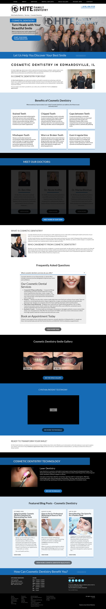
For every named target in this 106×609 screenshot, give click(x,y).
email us (93, 584)
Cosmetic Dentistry (36, 15)
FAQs (22, 598)
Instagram (79, 580)
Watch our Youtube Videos (73, 580)
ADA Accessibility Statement (80, 587)
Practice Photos (14, 598)
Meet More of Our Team (53, 219)
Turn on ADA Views (73, 590)
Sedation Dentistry (35, 606)
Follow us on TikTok (82, 580)
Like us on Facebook (69, 580)
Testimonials (14, 599)
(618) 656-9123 (88, 6)
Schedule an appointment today (35, 446)
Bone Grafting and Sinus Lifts (36, 598)
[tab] (53, 273)
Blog (12, 602)
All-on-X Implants (35, 603)
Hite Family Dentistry (17, 15)
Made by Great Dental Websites (87, 605)
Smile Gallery (63, 1)
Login (93, 597)
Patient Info (24, 597)
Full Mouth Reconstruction (37, 604)
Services (34, 1)
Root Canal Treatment (36, 602)
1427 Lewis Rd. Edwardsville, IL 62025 (16, 580)
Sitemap (23, 601)
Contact (89, 1)
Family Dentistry (50, 596)
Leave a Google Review (76, 580)
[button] (53, 272)
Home (15, 1)
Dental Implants (48, 1)
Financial (23, 596)
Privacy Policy (24, 602)
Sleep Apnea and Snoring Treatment (36, 600)
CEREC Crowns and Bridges (50, 599)
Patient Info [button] (77, 1)
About (12, 596)
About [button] (24, 1)
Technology (13, 603)
